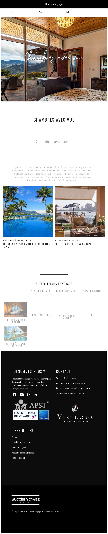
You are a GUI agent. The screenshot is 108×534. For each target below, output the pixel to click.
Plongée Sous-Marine (66, 320)
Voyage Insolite (92, 292)
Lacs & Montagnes (66, 292)
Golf (92, 316)
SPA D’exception (41, 316)
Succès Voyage (54, 4)
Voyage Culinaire (41, 292)
